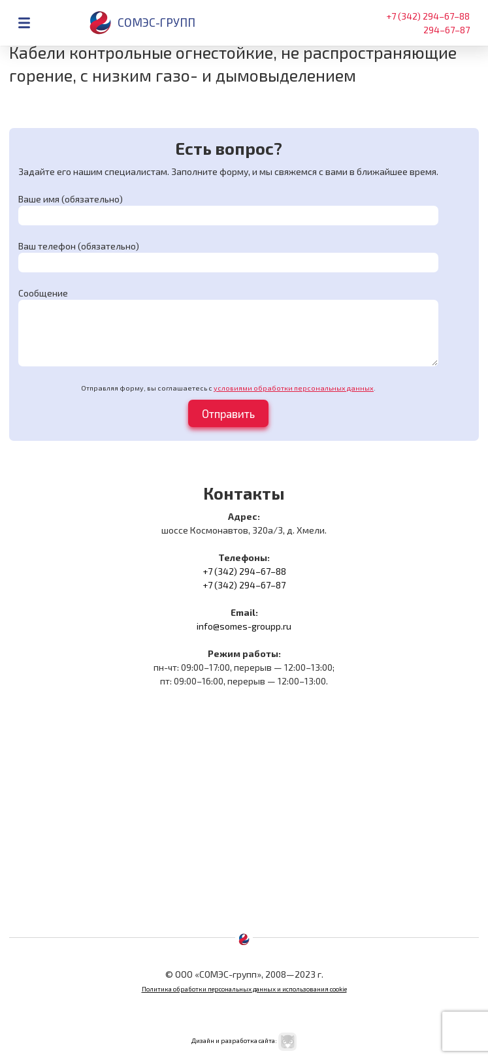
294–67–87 (446, 29)
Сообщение (43, 292)
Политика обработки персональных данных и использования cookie (244, 989)
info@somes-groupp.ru (244, 626)
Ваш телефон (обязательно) (78, 245)
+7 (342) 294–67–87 (244, 584)
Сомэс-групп (142, 23)
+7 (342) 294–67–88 (428, 16)
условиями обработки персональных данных (294, 388)
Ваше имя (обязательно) (70, 198)
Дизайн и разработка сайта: (244, 1040)
